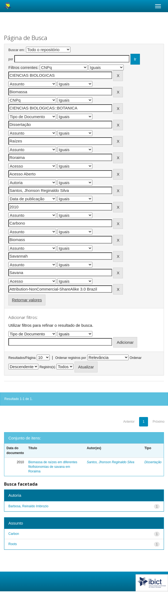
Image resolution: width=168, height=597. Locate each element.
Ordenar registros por (70, 358)
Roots (12, 544)
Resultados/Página (22, 358)
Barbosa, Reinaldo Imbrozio (28, 506)
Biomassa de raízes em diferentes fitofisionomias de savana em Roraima (52, 466)
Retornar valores (27, 300)
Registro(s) (47, 367)
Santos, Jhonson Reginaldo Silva (110, 462)
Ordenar (136, 358)
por (10, 59)
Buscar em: (16, 50)
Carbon (13, 534)
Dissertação (153, 462)
